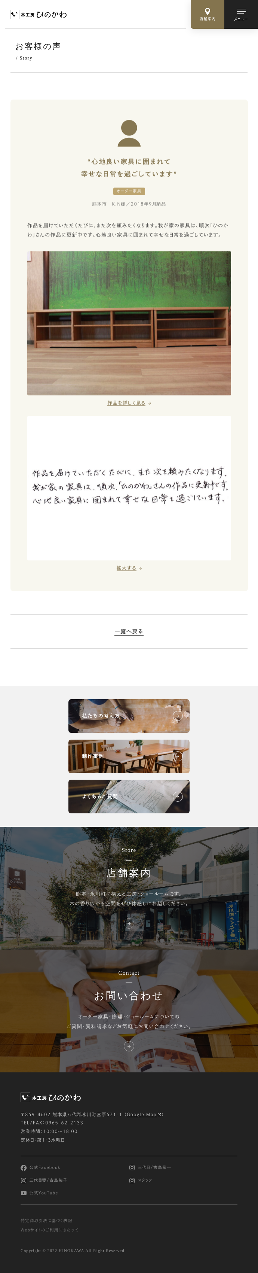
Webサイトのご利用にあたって (50, 1230)
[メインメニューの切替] (241, 14)
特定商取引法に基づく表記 (47, 1220)
